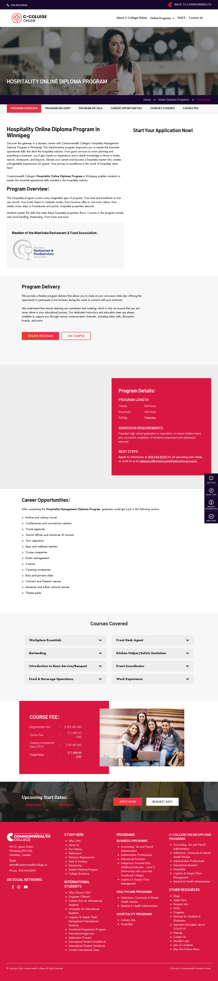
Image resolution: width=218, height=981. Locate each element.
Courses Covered (162, 108)
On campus (76, 336)
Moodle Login (181, 941)
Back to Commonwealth (189, 4)
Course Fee (190, 108)
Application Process (80, 938)
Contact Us (196, 18)
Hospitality (127, 924)
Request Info (162, 802)
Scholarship (75, 865)
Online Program (40, 336)
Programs (178, 912)
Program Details (91, 108)
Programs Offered (79, 897)
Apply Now (211, 518)
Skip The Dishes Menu (186, 949)
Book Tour (211, 492)
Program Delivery (58, 108)
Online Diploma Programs (174, 99)
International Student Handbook (87, 946)
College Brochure (79, 874)
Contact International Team (84, 950)
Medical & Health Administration (139, 906)
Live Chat (211, 480)
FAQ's (176, 908)
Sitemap (177, 933)
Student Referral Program (83, 870)
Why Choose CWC (80, 893)
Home (147, 99)
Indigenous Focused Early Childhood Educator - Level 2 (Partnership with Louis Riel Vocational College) (138, 869)
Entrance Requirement (81, 857)
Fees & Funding (78, 861)
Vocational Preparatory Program (87, 929)
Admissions (75, 853)
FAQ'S (181, 18)
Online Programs (162, 18)
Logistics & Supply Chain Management (135, 882)
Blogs (176, 896)
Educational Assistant (133, 859)
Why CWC (75, 841)
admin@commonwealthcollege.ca (28, 865)
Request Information (211, 505)
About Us (74, 845)
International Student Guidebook (87, 942)
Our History (75, 849)
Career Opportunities (126, 108)
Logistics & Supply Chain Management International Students (83, 921)
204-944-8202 (27, 871)
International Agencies (81, 933)
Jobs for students (183, 945)
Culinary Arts (128, 920)
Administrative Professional (136, 855)
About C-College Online (131, 18)
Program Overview (24, 108)
